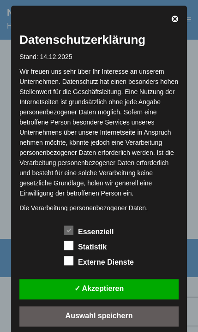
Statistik (85, 246)
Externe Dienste (99, 261)
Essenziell (89, 230)
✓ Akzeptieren (99, 288)
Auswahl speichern (99, 316)
